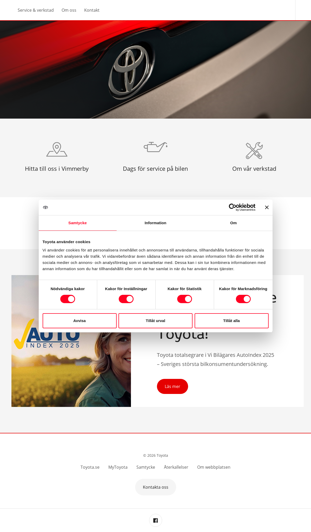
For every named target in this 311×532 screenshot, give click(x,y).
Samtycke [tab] (77, 223)
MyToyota (118, 467)
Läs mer (172, 386)
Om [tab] (233, 223)
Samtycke (145, 467)
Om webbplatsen (213, 467)
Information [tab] (156, 223)
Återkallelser (176, 467)
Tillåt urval (155, 320)
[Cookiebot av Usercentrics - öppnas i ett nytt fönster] (232, 207)
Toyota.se (90, 467)
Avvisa (79, 320)
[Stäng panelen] (267, 207)
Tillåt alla (231, 320)
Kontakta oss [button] (155, 487)
